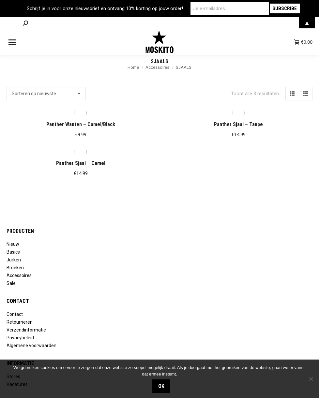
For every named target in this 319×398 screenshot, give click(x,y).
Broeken (15, 267)
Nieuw (13, 244)
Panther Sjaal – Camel (80, 163)
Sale (11, 283)
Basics (13, 252)
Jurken (14, 259)
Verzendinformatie (26, 329)
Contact (15, 314)
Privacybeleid (20, 337)
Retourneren (20, 322)
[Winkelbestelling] (46, 93)
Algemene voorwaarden (31, 345)
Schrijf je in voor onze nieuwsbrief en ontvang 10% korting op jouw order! (105, 8)
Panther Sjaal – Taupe (238, 124)
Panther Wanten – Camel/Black (80, 124)
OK (161, 386)
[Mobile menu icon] (12, 42)
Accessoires (19, 275)
